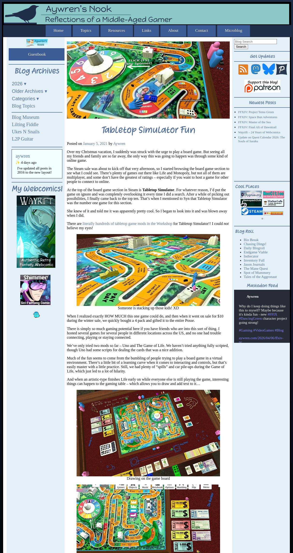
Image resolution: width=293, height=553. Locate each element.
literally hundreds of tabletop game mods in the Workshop (127, 224)
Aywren (119, 144)
